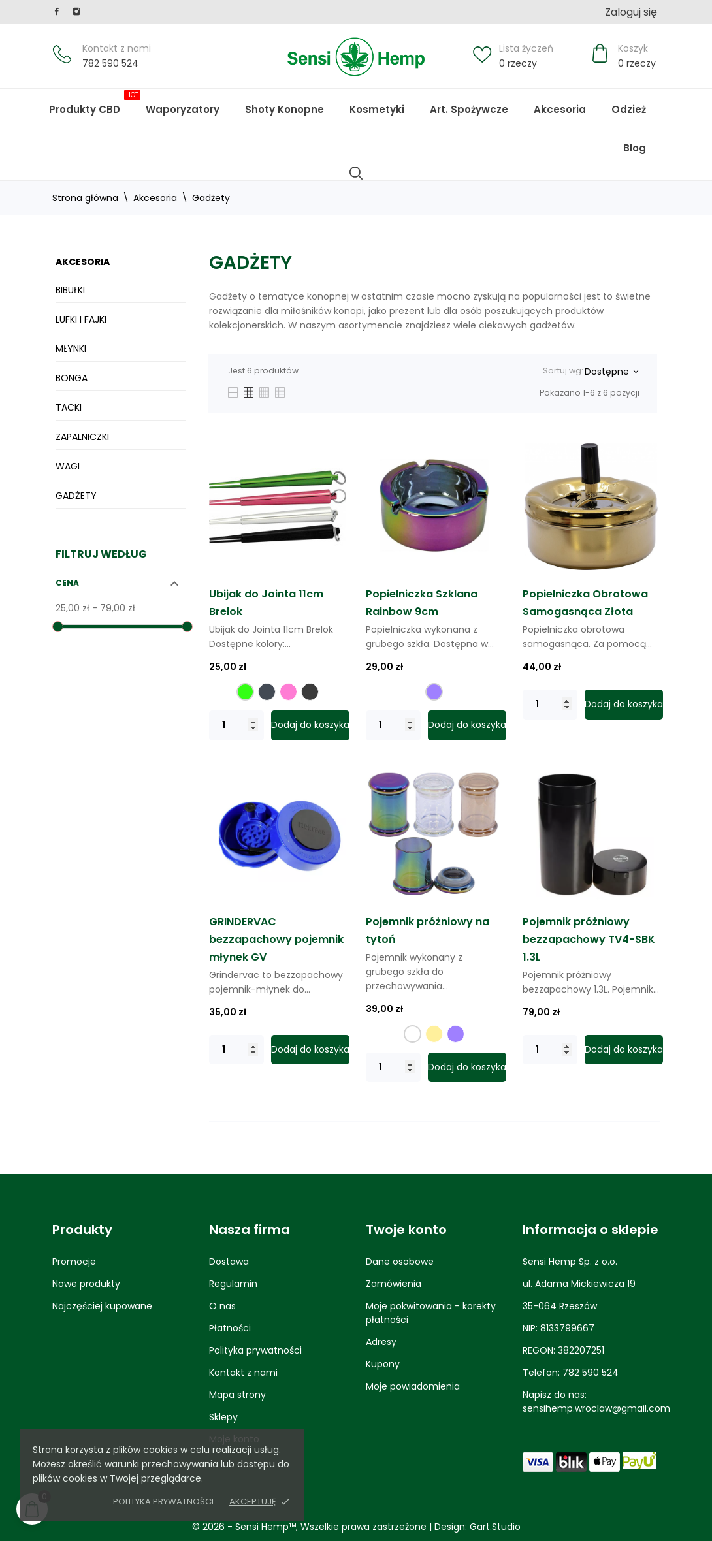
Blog (644, 142)
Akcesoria (560, 109)
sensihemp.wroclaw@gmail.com (596, 1408)
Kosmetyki (376, 109)
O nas (222, 1305)
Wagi (68, 466)
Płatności (230, 1328)
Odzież (628, 109)
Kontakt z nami (116, 48)
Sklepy (223, 1416)
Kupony (383, 1364)
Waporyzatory (182, 109)
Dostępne (611, 371)
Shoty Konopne (294, 103)
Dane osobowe (400, 1261)
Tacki (69, 407)
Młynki (71, 348)
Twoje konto (406, 1229)
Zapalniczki (82, 436)
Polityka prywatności (163, 1501)
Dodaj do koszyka (310, 724)
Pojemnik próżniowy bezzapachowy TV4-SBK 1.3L (589, 939)
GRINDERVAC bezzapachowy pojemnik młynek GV (276, 939)
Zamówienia (393, 1283)
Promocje (74, 1261)
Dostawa (229, 1261)
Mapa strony (237, 1394)
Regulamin (233, 1283)
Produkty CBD (94, 103)
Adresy (381, 1341)
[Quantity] (236, 725)
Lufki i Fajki (81, 319)
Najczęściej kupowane (102, 1305)
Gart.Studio (495, 1526)
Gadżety (76, 495)
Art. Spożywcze (469, 109)
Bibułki (70, 289)
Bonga (72, 378)
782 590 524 (110, 63)
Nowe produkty (86, 1283)
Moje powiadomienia (413, 1386)
